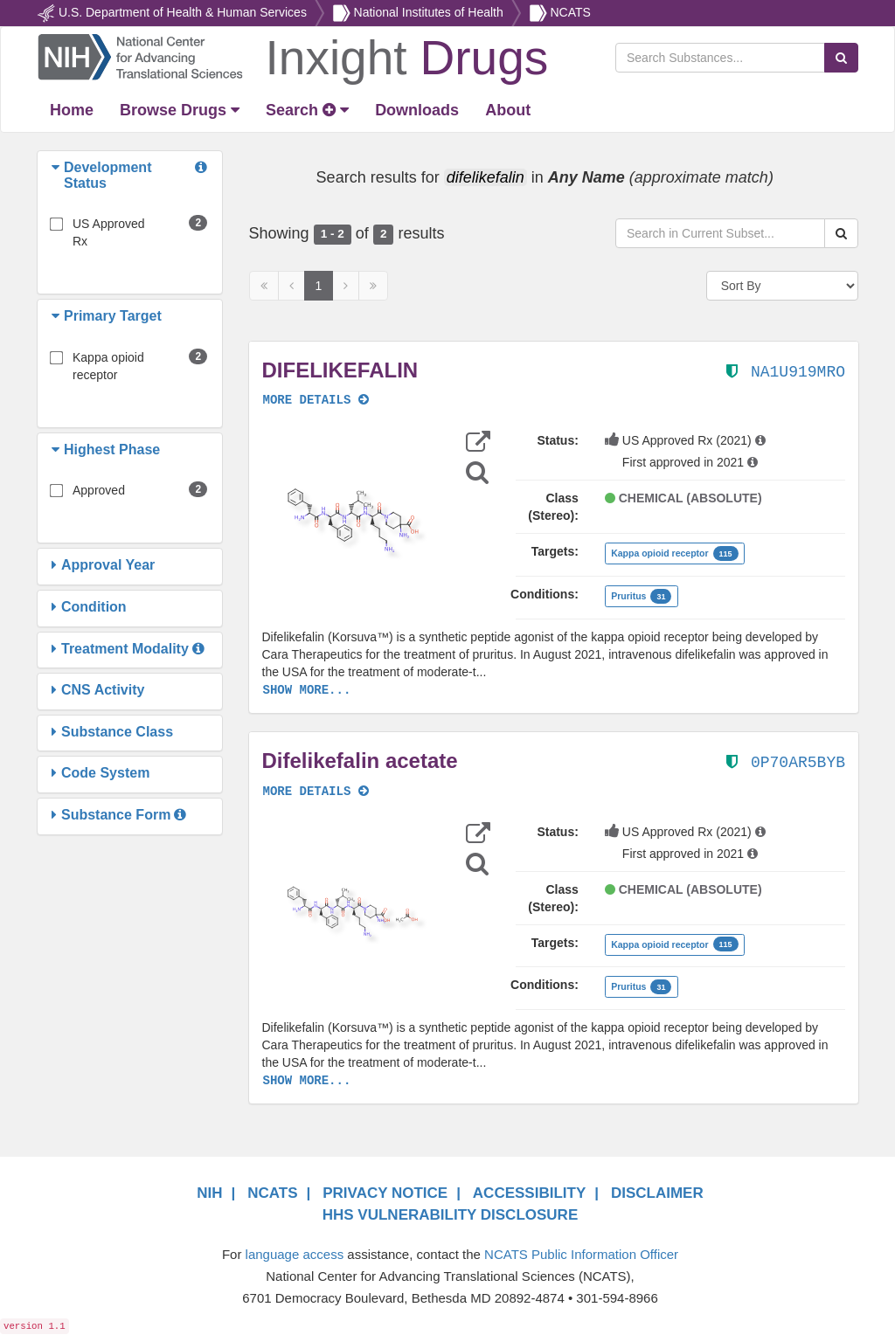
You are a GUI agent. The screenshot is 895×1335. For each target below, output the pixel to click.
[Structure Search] (477, 472)
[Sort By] (782, 286)
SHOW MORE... (307, 690)
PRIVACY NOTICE (385, 1193)
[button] (58, 175)
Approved (99, 490)
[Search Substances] (720, 58)
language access (295, 1254)
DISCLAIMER (657, 1193)
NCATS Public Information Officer (581, 1254)
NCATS (570, 12)
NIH (209, 1193)
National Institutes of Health (428, 12)
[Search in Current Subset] (720, 233)
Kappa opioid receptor (108, 366)
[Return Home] (292, 56)
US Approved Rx (109, 232)
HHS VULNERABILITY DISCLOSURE (451, 1215)
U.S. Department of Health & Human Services (183, 12)
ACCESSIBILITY (529, 1193)
